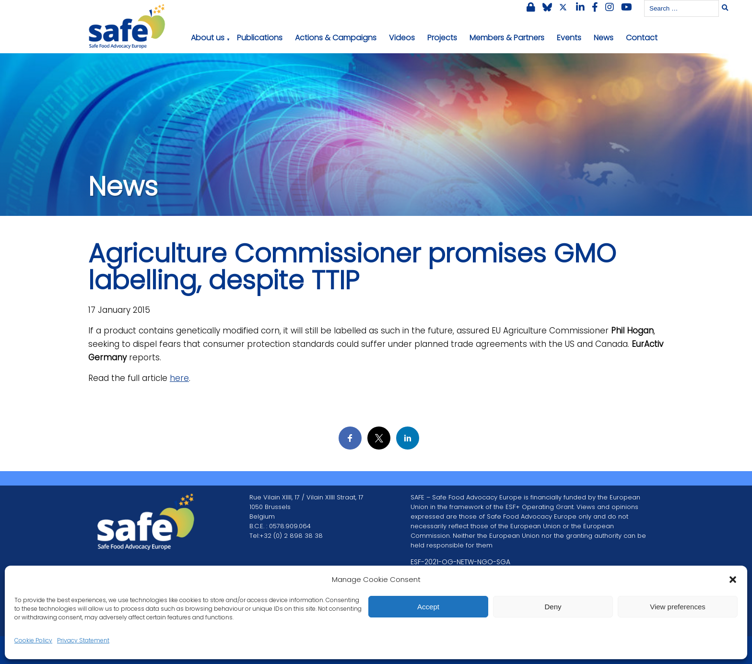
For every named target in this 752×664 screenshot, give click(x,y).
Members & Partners (507, 37)
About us (207, 37)
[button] (733, 579)
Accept (428, 607)
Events (569, 37)
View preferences (677, 607)
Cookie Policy (33, 640)
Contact (642, 37)
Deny (552, 607)
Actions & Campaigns (335, 37)
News (603, 37)
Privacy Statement (83, 640)
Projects (442, 37)
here (179, 378)
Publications (259, 37)
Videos (402, 37)
